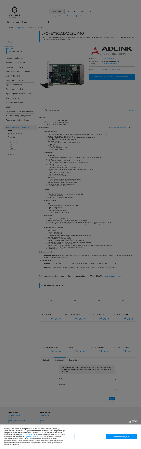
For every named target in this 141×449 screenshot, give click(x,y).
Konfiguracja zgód (89, 437)
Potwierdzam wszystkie (121, 437)
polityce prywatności (25, 435)
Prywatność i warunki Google (34, 437)
